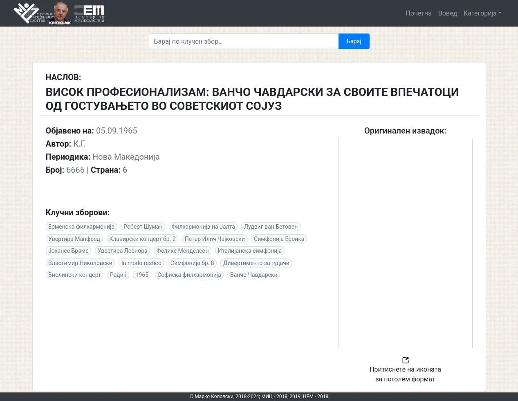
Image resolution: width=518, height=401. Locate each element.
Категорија (480, 13)
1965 (142, 275)
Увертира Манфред (74, 239)
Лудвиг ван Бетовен (271, 226)
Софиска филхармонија (189, 275)
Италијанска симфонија (250, 250)
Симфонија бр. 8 (192, 263)
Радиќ (118, 275)
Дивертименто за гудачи (256, 263)
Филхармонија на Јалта (203, 226)
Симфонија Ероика (279, 239)
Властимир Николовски (80, 263)
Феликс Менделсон (183, 250)
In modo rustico (141, 263)
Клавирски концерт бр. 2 (142, 239)
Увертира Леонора (123, 250)
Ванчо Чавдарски (254, 275)
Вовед (447, 13)
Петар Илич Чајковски (215, 239)
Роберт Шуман (142, 226)
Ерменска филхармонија (81, 226)
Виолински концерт (74, 275)
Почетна (418, 13)
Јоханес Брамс (68, 250)
